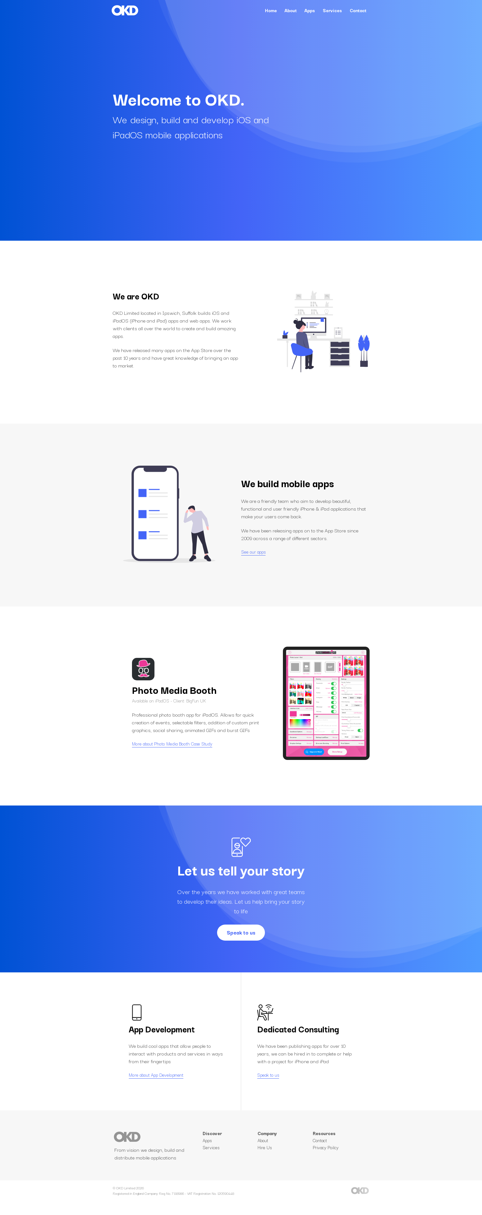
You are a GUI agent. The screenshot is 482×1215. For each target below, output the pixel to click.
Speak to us (241, 932)
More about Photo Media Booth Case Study (172, 750)
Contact (358, 10)
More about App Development (156, 1081)
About (291, 10)
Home (271, 10)
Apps (309, 10)
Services (332, 10)
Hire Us (265, 1160)
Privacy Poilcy (325, 1160)
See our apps (253, 551)
